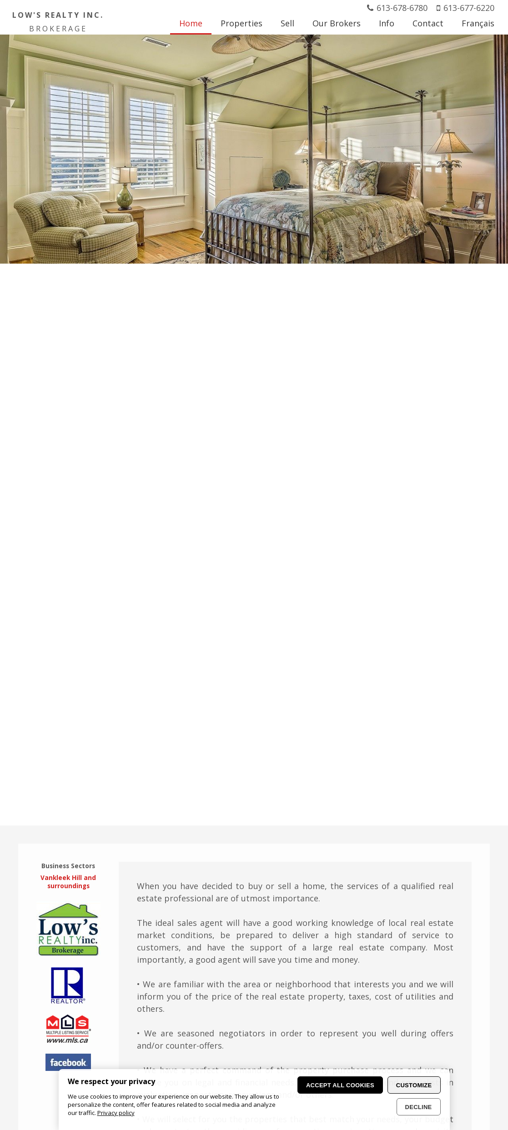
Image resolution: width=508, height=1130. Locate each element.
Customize (414, 1085)
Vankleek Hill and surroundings (68, 882)
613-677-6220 (468, 7)
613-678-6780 (402, 7)
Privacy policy (116, 1113)
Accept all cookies (340, 1085)
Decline (418, 1107)
